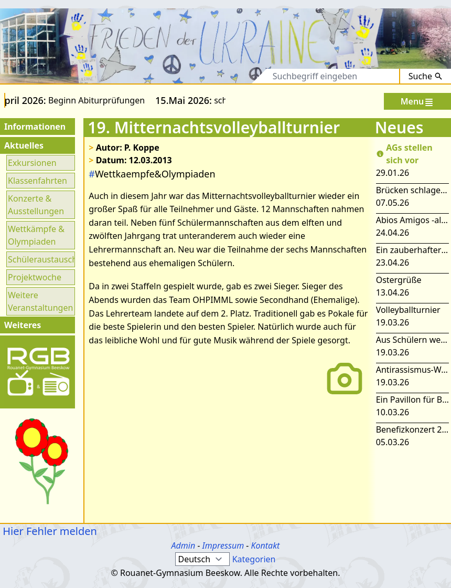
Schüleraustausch (40, 259)
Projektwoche (34, 277)
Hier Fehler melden (48, 531)
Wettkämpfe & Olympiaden (36, 235)
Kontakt (265, 545)
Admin (183, 545)
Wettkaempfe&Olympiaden (152, 173)
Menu (418, 102)
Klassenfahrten (37, 180)
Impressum (223, 545)
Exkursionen (32, 163)
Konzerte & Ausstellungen (36, 205)
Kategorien (254, 559)
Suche (426, 76)
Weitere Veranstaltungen (40, 301)
